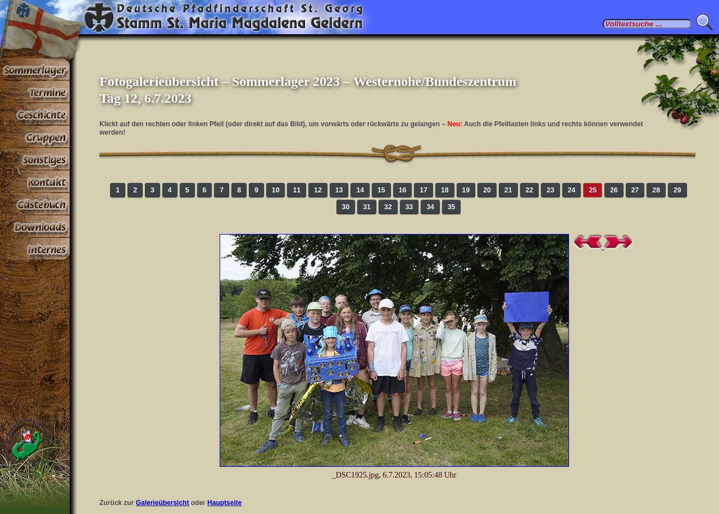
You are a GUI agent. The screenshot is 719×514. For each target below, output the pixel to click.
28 (656, 190)
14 (360, 190)
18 (445, 190)
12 (318, 190)
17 (423, 190)
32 (388, 207)
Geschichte (35, 114)
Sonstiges (35, 159)
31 (367, 207)
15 (381, 190)
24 (572, 190)
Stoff (35, 226)
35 (452, 207)
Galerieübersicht (162, 503)
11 (297, 190)
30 (346, 207)
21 (508, 190)
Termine (35, 92)
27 (635, 190)
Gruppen (35, 137)
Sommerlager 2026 (35, 69)
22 (530, 190)
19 (466, 190)
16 (403, 190)
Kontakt (35, 182)
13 (339, 190)
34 (430, 207)
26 (614, 190)
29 (677, 190)
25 (593, 190)
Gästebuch (35, 204)
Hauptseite (224, 503)
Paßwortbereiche (35, 249)
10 (276, 190)
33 (409, 207)
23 (550, 190)
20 (487, 190)
